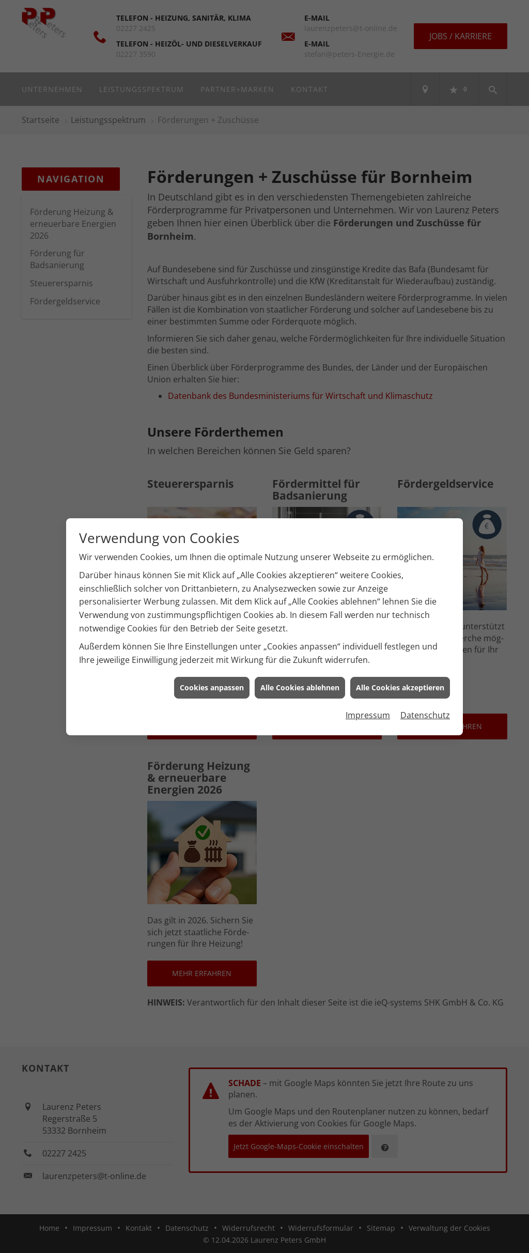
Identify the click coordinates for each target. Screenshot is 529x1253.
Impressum (368, 703)
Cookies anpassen (212, 676)
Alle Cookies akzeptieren (400, 676)
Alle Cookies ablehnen (299, 676)
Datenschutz (425, 703)
